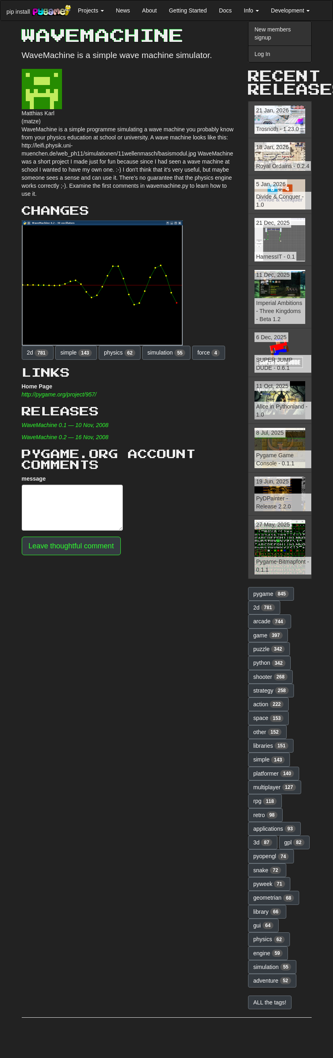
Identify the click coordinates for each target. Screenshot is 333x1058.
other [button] (267, 732)
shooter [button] (270, 676)
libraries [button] (270, 745)
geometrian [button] (273, 898)
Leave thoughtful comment (71, 546)
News (123, 10)
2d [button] (38, 353)
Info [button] (251, 10)
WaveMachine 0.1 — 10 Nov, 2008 (65, 425)
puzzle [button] (269, 649)
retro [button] (265, 815)
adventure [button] (272, 980)
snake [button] (267, 870)
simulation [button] (166, 353)
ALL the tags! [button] (269, 1002)
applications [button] (274, 828)
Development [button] (290, 10)
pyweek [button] (269, 884)
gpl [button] (294, 842)
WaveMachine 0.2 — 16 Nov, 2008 (65, 437)
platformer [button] (273, 773)
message (34, 478)
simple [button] (76, 353)
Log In (262, 54)
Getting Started (188, 10)
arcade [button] (269, 621)
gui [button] (263, 925)
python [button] (269, 663)
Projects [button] (90, 10)
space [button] (268, 718)
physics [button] (119, 353)
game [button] (268, 635)
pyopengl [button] (271, 856)
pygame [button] (271, 593)
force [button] (208, 353)
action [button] (268, 704)
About (149, 10)
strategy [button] (271, 690)
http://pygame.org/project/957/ (59, 394)
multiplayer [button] (274, 787)
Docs (225, 10)
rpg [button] (265, 801)
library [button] (267, 911)
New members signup (272, 33)
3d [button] (262, 842)
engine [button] (268, 953)
